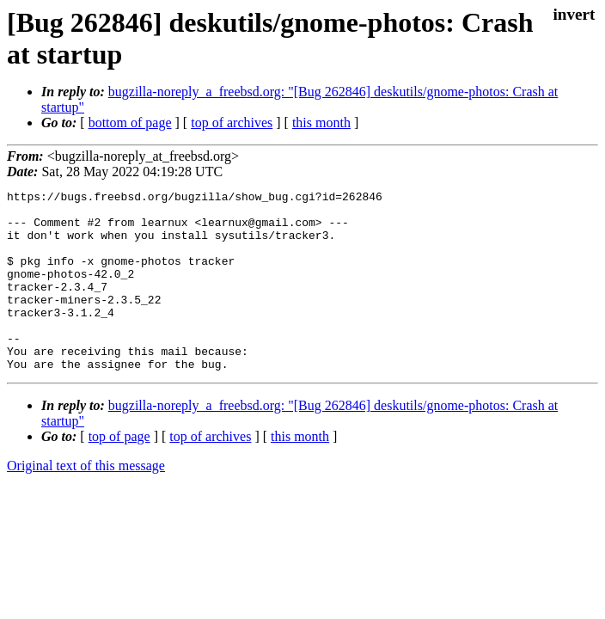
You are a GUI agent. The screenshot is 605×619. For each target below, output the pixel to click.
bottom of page (130, 122)
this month (321, 122)
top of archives (231, 122)
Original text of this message (86, 501)
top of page (119, 472)
